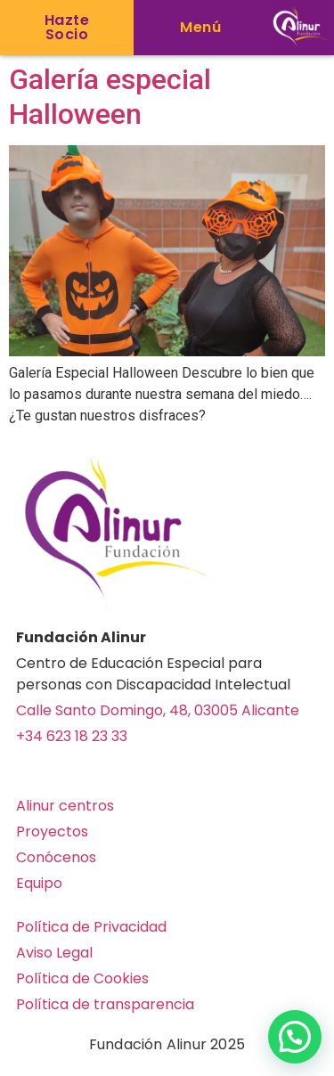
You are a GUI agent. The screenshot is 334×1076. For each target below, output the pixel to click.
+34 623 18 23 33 (71, 736)
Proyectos (52, 831)
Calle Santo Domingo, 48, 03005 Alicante (157, 710)
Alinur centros (65, 805)
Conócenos (56, 857)
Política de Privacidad (91, 927)
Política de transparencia (105, 1004)
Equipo (39, 883)
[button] (200, 27)
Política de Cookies (82, 978)
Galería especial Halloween (110, 96)
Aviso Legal (54, 952)
